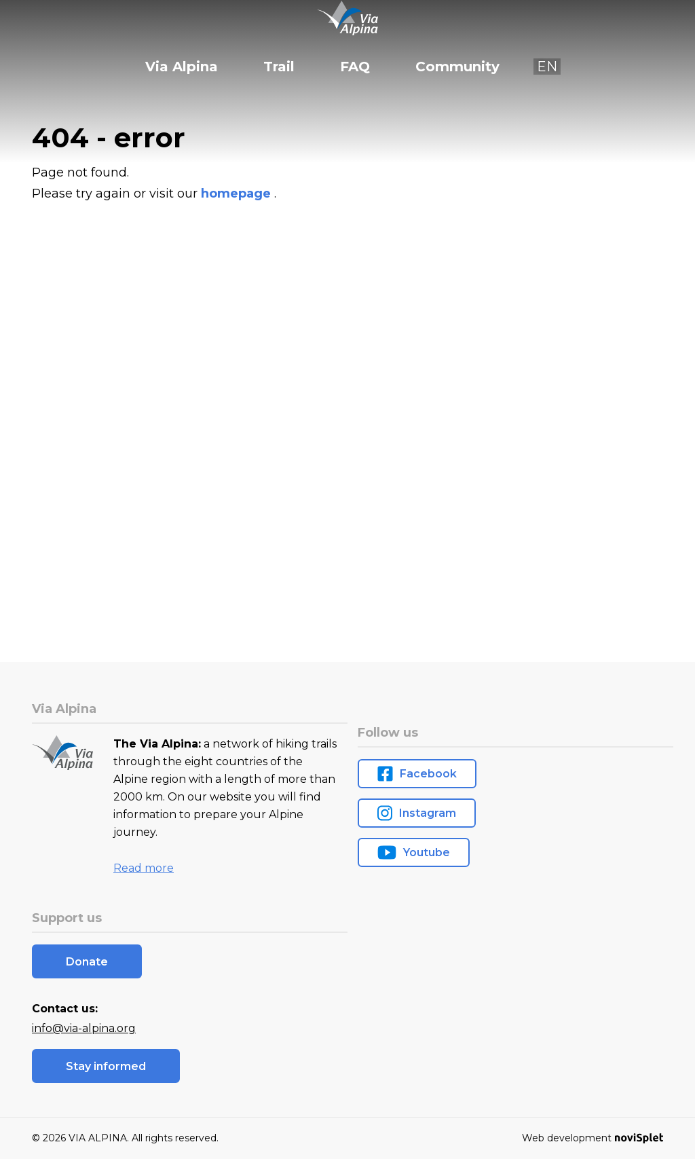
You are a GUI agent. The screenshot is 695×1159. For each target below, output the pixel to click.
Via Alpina (181, 66)
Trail (279, 66)
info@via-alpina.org (84, 1028)
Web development (592, 1138)
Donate (87, 961)
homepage (237, 193)
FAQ (355, 66)
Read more (143, 868)
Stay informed (106, 1066)
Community (457, 66)
